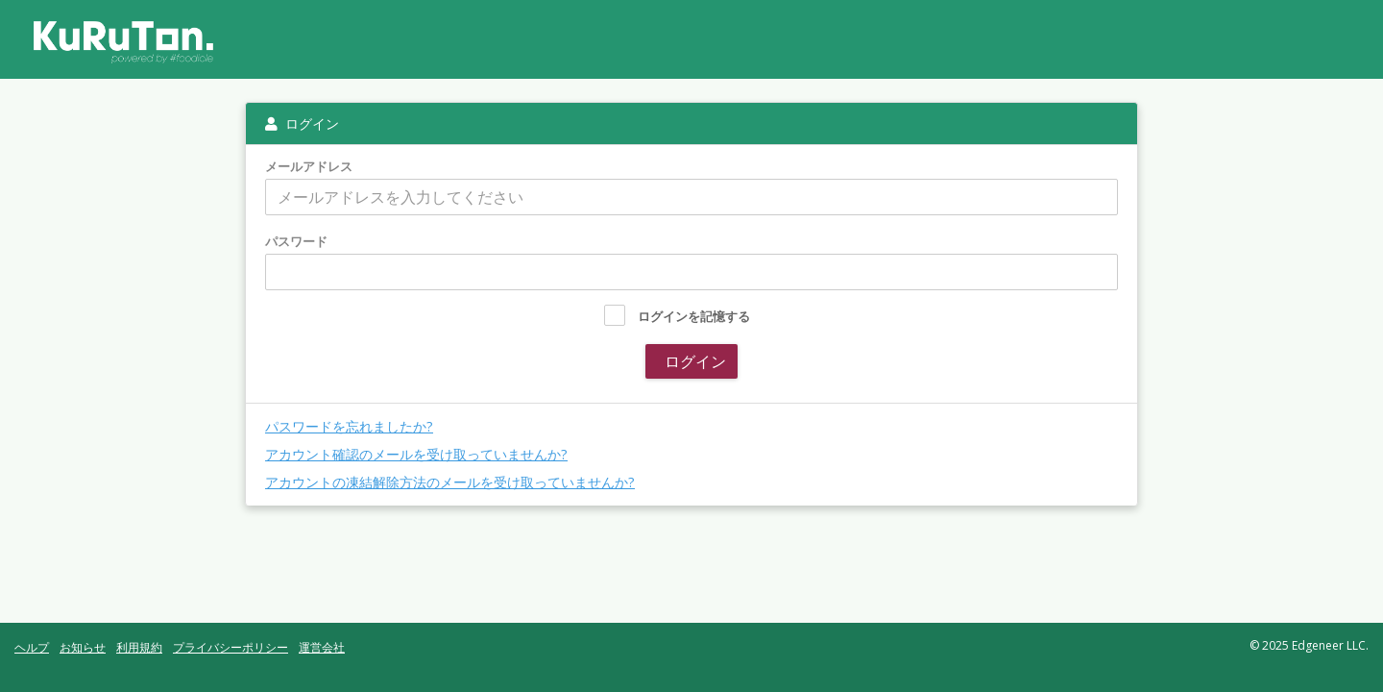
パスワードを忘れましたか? (349, 426)
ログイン (693, 361)
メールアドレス (308, 167)
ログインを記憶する (694, 316)
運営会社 (322, 647)
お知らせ (83, 647)
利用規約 (139, 647)
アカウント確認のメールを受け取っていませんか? (416, 454)
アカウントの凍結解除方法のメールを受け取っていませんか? (450, 482)
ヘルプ (31, 647)
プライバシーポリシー (230, 647)
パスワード (296, 242)
